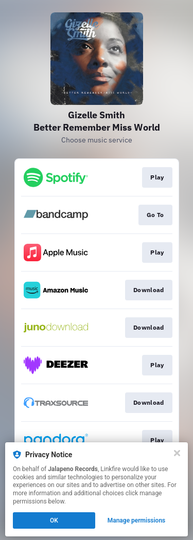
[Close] (177, 453)
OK (54, 520)
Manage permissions (137, 520)
